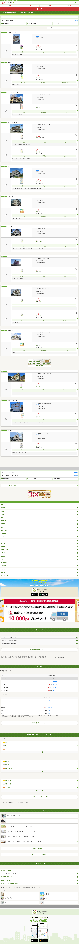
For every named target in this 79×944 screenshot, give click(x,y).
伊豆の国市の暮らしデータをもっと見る (39, 649)
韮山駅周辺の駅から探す (6, 870)
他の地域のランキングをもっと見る (39, 797)
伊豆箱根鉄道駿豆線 (11, 873)
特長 (2, 559)
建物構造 (3, 524)
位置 (2, 527)
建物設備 (3, 546)
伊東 (5, 742)
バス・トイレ (4, 533)
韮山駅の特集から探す (6, 880)
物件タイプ (3, 520)
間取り (2, 517)
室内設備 (3, 543)
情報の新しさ (4, 572)
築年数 (2, 511)
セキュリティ (4, 530)
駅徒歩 (2, 514)
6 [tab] (42, 624)
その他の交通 (37, 36)
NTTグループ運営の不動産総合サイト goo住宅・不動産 (10, 0)
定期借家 (3, 556)
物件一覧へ (55, 681)
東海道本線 (7, 780)
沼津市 (6, 761)
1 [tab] (36, 624)
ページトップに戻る (39, 906)
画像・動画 (3, 569)
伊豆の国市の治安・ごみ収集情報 (9, 643)
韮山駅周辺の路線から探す (7, 877)
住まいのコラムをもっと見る (39, 854)
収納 (2, 540)
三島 (5, 749)
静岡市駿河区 (7, 768)
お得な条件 (3, 565)
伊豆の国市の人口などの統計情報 (9, 637)
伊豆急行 (6, 787)
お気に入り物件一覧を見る (9, 485)
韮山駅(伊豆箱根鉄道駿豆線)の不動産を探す (11, 883)
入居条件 (3, 553)
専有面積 (3, 507)
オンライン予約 (4, 575)
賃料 (2, 504)
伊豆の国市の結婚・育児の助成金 (9, 640)
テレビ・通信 (4, 562)
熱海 (5, 745)
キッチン (3, 536)
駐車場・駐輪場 (4, 549)
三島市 (6, 765)
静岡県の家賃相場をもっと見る (39, 723)
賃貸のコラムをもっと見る (39, 848)
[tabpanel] (39, 611)
